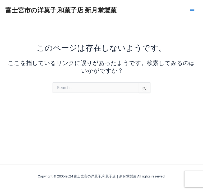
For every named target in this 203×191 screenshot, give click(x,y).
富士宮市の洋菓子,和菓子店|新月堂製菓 (61, 10)
